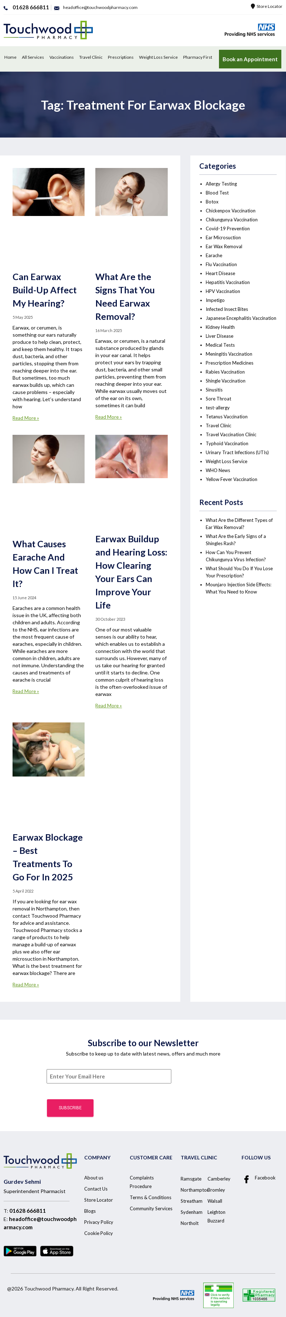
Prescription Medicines (229, 363)
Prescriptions (121, 57)
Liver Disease (219, 336)
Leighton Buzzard (216, 1216)
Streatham (191, 1201)
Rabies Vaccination (225, 372)
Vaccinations (61, 57)
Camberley (219, 1179)
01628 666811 (27, 1210)
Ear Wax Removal (224, 246)
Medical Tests (220, 345)
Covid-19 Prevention (228, 228)
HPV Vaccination (223, 291)
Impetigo (215, 300)
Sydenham (191, 1212)
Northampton (195, 1190)
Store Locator (266, 6)
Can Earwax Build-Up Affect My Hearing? (45, 289)
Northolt (190, 1223)
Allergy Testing (221, 184)
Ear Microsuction (223, 237)
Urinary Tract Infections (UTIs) (237, 452)
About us (93, 1178)
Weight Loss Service (158, 57)
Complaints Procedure (142, 1182)
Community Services (151, 1208)
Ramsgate (191, 1179)
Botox (212, 202)
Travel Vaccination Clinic (231, 434)
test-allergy (218, 407)
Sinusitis (214, 390)
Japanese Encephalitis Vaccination (241, 318)
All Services (33, 57)
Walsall (215, 1201)
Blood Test (217, 193)
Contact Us (96, 1189)
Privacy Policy (98, 1222)
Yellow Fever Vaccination (231, 479)
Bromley (216, 1190)
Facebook (259, 1178)
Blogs (90, 1211)
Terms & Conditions (150, 1197)
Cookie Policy (98, 1233)
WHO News (218, 470)
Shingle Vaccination (226, 381)
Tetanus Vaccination (227, 416)
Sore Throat (218, 399)
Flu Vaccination (221, 264)
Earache (214, 255)
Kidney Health (220, 327)
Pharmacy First (197, 57)
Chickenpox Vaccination (231, 210)
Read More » (26, 418)
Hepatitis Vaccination (228, 282)
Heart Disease (220, 273)
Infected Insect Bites (227, 309)
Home (10, 57)
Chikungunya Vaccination (232, 219)
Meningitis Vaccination (229, 354)
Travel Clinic (91, 57)
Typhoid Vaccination (227, 443)
